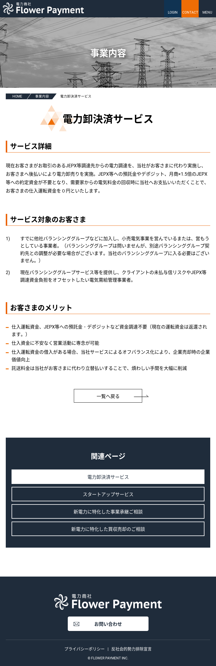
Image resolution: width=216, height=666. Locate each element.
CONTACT (190, 12)
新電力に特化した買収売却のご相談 (108, 529)
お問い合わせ (108, 624)
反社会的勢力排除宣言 (131, 649)
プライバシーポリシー (84, 649)
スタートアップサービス (108, 494)
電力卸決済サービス (108, 477)
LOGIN (173, 12)
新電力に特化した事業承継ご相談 (108, 512)
